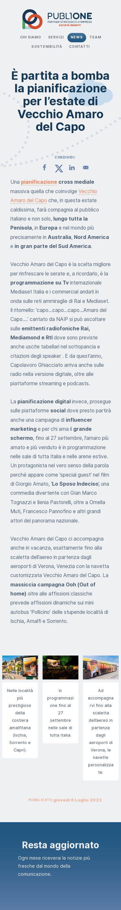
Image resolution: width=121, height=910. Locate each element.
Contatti (79, 47)
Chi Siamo (30, 37)
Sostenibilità (46, 47)
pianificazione (39, 182)
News (77, 37)
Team (95, 37)
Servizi (56, 37)
